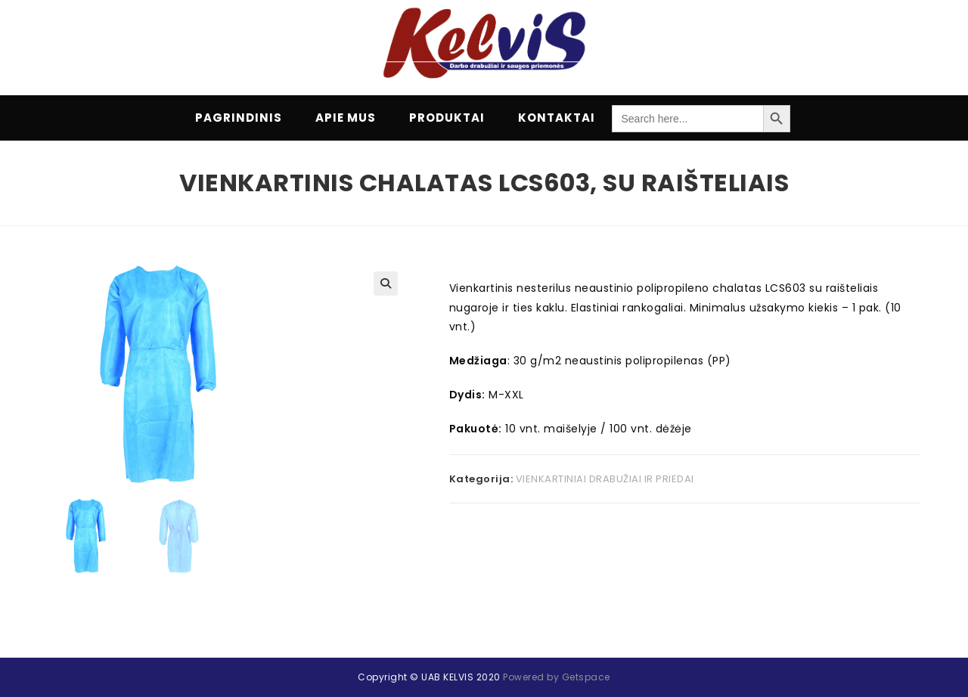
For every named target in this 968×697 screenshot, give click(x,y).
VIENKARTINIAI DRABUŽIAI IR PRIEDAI (605, 479)
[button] (386, 283)
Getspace (586, 656)
